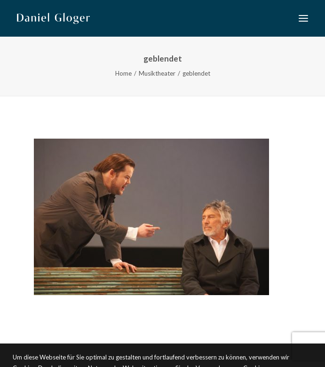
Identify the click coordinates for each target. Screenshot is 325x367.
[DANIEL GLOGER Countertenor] (53, 18)
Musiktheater (157, 73)
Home (123, 73)
